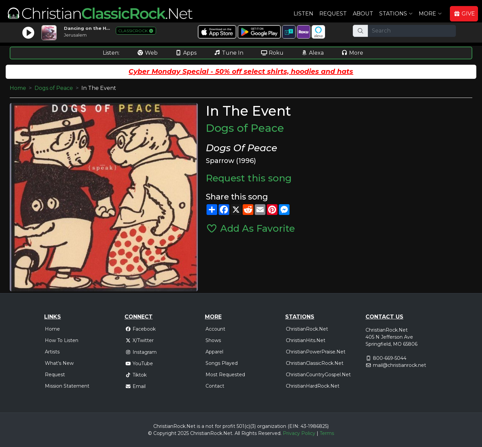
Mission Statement (67, 386)
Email (135, 386)
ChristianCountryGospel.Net (318, 374)
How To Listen (61, 340)
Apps (185, 53)
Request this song (249, 178)
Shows (213, 340)
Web (147, 53)
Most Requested (225, 374)
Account (215, 329)
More (352, 53)
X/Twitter (139, 340)
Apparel (214, 351)
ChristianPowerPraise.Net (315, 351)
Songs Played (222, 363)
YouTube (139, 363)
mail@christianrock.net (399, 365)
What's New (59, 363)
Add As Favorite (250, 228)
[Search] (412, 31)
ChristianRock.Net (307, 329)
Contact (215, 386)
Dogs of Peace (53, 88)
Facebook (140, 329)
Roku (272, 53)
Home (18, 88)
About (363, 13)
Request (333, 13)
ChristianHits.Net (305, 340)
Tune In (228, 53)
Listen (303, 13)
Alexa (312, 53)
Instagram (141, 352)
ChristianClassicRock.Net (314, 363)
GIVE (464, 13)
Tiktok (136, 375)
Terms (327, 433)
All (237, 433)
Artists (52, 351)
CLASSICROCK (136, 30)
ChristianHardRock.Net (312, 386)
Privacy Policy (299, 433)
